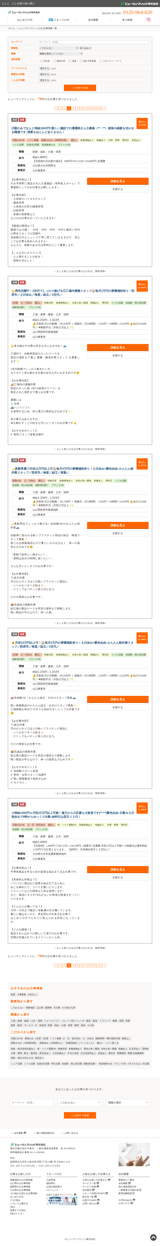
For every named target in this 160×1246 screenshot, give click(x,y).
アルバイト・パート (112, 61)
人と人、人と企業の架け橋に (80, 4)
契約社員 (61, 61)
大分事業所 (39, 170)
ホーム (11, 28)
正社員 (46, 61)
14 (99, 108)
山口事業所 (39, 336)
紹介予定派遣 (89, 61)
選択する (44, 68)
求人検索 (127, 19)
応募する (118, 189)
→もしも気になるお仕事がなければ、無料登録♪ (80, 271)
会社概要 (93, 19)
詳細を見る (118, 181)
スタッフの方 (59, 20)
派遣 (74, 61)
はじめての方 (25, 19)
